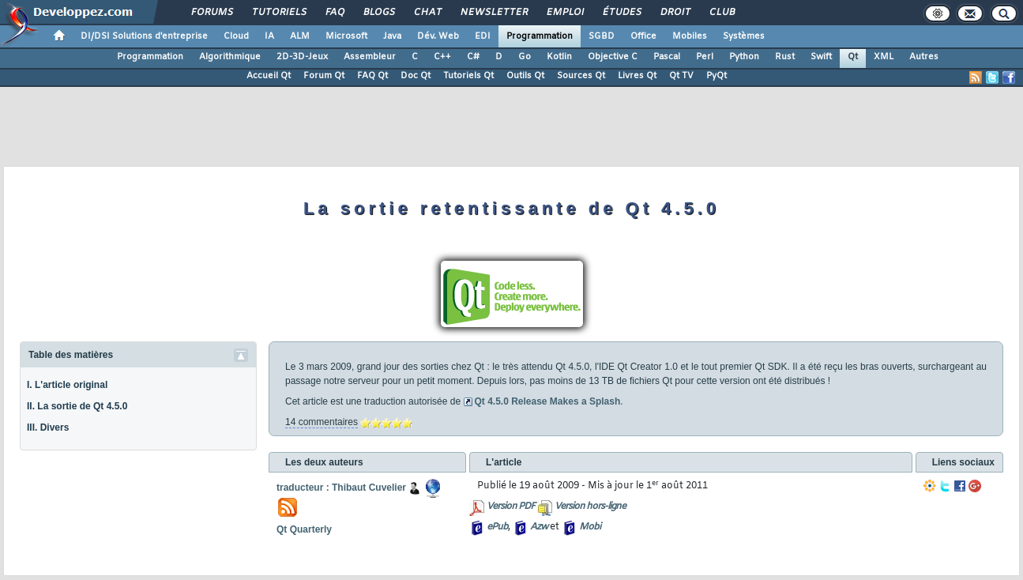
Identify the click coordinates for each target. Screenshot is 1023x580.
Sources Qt (581, 75)
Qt (853, 56)
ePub (497, 527)
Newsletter (493, 12)
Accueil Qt (268, 75)
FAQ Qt (372, 75)
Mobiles (689, 36)
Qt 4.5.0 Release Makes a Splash (547, 401)
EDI (483, 36)
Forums (211, 12)
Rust (785, 56)
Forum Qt (323, 75)
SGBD (602, 36)
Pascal (666, 56)
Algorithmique (230, 56)
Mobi (589, 527)
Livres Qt (637, 75)
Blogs (378, 12)
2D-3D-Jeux (302, 56)
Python (744, 56)
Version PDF (511, 506)
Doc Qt (416, 75)
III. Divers (48, 427)
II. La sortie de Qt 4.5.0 (77, 406)
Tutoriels (278, 12)
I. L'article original (67, 384)
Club (721, 12)
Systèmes (744, 36)
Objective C (612, 56)
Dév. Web (438, 36)
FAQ (334, 12)
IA (269, 36)
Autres (923, 56)
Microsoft (346, 36)
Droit (674, 12)
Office (643, 36)
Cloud (236, 36)
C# (473, 56)
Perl (704, 56)
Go (524, 56)
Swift (821, 56)
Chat (427, 12)
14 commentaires (321, 421)
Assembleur (370, 56)
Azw (538, 527)
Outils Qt (525, 75)
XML (883, 56)
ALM (300, 36)
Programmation (539, 36)
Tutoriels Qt (468, 75)
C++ (442, 56)
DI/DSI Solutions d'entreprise (144, 36)
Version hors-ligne (590, 506)
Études (621, 12)
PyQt (716, 75)
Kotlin (559, 56)
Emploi (564, 12)
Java (392, 36)
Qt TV (681, 75)
